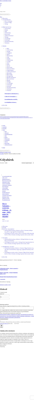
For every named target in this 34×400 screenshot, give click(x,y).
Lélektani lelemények (11, 71)
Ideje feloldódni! (5, 186)
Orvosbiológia (10, 83)
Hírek (8, 63)
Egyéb (8, 54)
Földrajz (8, 58)
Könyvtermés (9, 67)
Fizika (8, 57)
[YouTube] (0, 5)
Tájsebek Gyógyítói (5, 198)
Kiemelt (8, 66)
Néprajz (8, 80)
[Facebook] (1, 3)
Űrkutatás (9, 90)
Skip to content (3, 0)
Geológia (9, 61)
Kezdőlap (2, 153)
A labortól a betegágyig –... (11, 96)
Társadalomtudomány (11, 87)
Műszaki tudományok (11, 77)
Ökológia (9, 81)
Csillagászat (9, 53)
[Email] (0, 6)
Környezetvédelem (10, 68)
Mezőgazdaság (10, 76)
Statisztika (9, 86)
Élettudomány (10, 55)
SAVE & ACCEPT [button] (3, 345)
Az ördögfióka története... (11, 102)
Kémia (8, 64)
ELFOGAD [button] (16, 323)
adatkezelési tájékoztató (4, 323)
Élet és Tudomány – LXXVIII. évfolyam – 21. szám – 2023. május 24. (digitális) (7, 210)
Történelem (9, 89)
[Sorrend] (28, 163)
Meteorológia (9, 74)
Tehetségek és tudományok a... (12, 93)
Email (2, 308)
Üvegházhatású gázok (6, 200)
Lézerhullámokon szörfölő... (11, 99)
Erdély (8, 182)
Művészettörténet (10, 79)
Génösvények (4, 185)
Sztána (7, 197)
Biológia (8, 51)
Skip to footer (8, 0)
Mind (8, 48)
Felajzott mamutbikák (6, 183)
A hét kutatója (10, 50)
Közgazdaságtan (10, 70)
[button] (2, 116)
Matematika (9, 73)
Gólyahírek (9, 185)
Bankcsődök (4, 182)
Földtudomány (10, 60)
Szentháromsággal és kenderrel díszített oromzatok (6, 194)
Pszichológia (9, 84)
